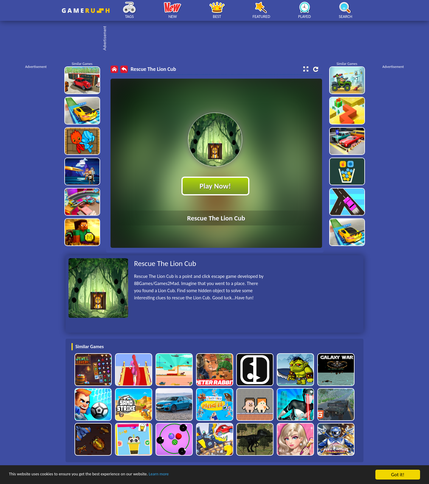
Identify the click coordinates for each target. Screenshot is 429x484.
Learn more (186, 475)
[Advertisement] (217, 38)
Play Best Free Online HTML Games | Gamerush (85, 11)
